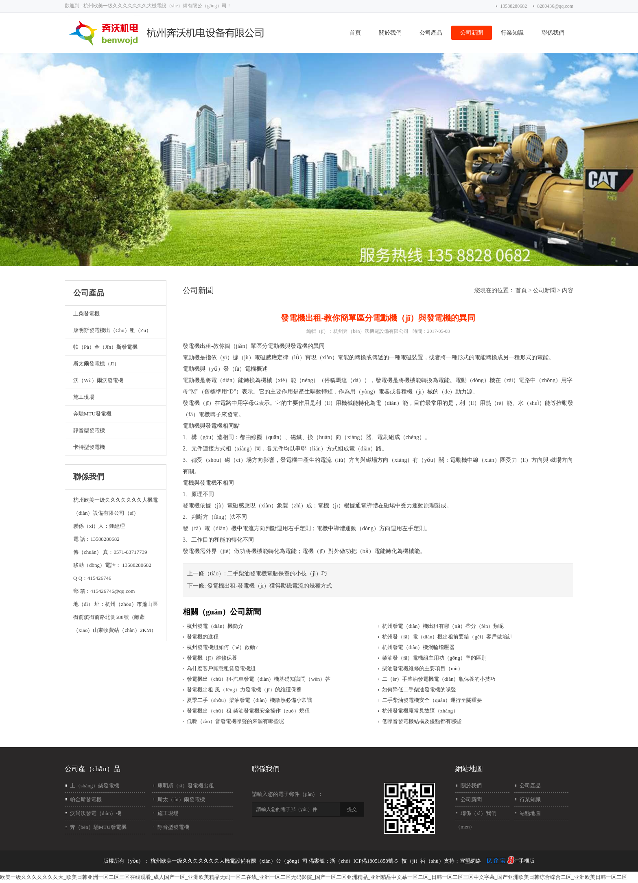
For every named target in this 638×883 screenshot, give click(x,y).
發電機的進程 (202, 637)
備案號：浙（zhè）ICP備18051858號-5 (353, 861)
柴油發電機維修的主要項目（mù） (422, 668)
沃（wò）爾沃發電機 (98, 380)
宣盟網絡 (470, 861)
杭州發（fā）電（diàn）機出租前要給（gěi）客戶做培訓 (447, 637)
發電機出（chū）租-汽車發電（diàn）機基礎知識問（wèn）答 (258, 679)
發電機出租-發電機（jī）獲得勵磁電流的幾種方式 (269, 586)
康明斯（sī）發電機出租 (185, 785)
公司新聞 (471, 33)
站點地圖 (530, 813)
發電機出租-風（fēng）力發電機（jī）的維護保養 (244, 689)
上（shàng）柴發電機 (94, 785)
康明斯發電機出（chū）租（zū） (112, 330)
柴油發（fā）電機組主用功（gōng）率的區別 (434, 658)
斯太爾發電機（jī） (96, 364)
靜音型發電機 (89, 430)
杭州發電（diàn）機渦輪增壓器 (418, 647)
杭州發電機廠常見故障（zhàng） (420, 711)
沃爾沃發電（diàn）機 (95, 813)
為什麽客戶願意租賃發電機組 (221, 668)
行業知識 (512, 33)
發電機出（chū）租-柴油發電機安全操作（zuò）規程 (248, 711)
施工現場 (83, 397)
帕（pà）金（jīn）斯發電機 (105, 347)
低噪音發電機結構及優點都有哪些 (421, 721)
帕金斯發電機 (86, 799)
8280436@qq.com (555, 6)
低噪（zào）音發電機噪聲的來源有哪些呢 (235, 721)
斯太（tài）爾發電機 (181, 799)
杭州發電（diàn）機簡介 (215, 626)
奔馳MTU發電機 (92, 414)
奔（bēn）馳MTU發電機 (98, 827)
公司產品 (431, 33)
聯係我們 (553, 33)
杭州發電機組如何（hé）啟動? (222, 647)
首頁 (355, 33)
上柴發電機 (86, 313)
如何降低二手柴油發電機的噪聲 (419, 689)
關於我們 (390, 33)
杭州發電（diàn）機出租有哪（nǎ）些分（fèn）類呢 (443, 626)
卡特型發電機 (89, 447)
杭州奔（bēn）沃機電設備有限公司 (371, 331)
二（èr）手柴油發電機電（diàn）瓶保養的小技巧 (439, 679)
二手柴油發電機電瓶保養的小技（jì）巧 (277, 573)
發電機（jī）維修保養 (212, 658)
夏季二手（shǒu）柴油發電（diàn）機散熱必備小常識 (249, 700)
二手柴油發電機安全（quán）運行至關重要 (432, 700)
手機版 (527, 861)
